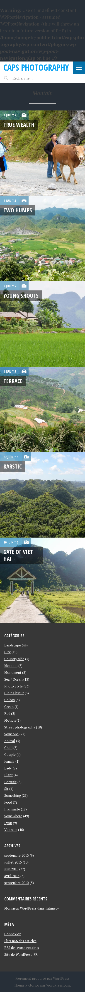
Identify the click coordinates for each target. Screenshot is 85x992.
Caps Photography (36, 67)
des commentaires (21, 947)
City (7, 652)
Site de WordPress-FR (21, 954)
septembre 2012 (16, 882)
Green (9, 706)
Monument (12, 672)
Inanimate (12, 809)
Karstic (12, 466)
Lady (8, 768)
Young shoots (21, 295)
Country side (14, 658)
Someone (11, 734)
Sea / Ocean (13, 679)
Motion (10, 720)
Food (8, 802)
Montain (10, 665)
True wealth (18, 124)
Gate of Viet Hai (18, 555)
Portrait (10, 781)
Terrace (12, 381)
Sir (6, 788)
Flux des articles (20, 940)
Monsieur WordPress (20, 908)
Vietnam (10, 829)
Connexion (12, 934)
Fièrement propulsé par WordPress (42, 978)
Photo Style (13, 686)
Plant (8, 775)
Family (9, 761)
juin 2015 (11, 869)
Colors (9, 699)
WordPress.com (58, 985)
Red (7, 713)
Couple (10, 754)
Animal (9, 740)
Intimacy (52, 908)
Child (8, 747)
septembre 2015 (16, 855)
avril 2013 (11, 876)
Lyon (8, 822)
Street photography (19, 727)
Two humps (17, 210)
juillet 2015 (13, 862)
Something (12, 795)
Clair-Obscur (14, 693)
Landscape (12, 645)
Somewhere (13, 816)
